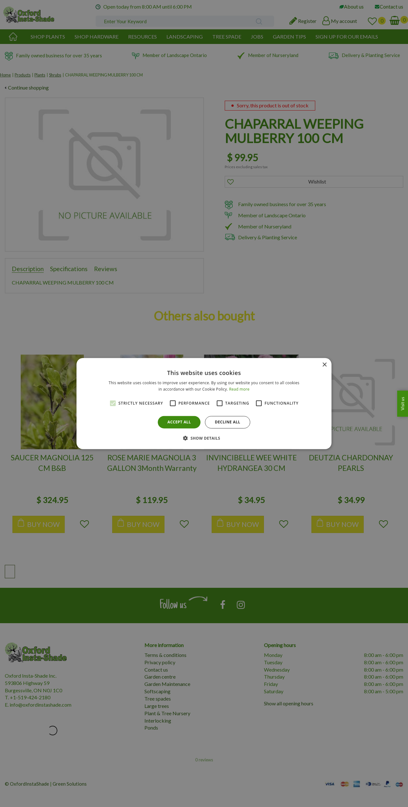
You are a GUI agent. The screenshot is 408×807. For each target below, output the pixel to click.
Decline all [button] (227, 422)
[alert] (204, 403)
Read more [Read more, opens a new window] (239, 389)
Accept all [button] (179, 422)
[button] (204, 438)
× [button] (324, 364)
